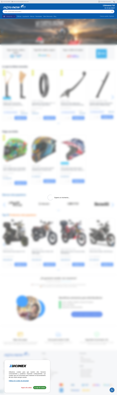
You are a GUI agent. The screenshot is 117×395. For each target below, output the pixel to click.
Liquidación (25, 16)
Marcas (32, 16)
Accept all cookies (39, 387)
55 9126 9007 (110, 8)
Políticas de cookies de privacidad (19, 381)
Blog (55, 16)
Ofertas (19, 16)
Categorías (9, 16)
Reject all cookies (26, 387)
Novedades (38, 16)
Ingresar (111, 16)
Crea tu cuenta (104, 16)
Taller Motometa (47, 16)
